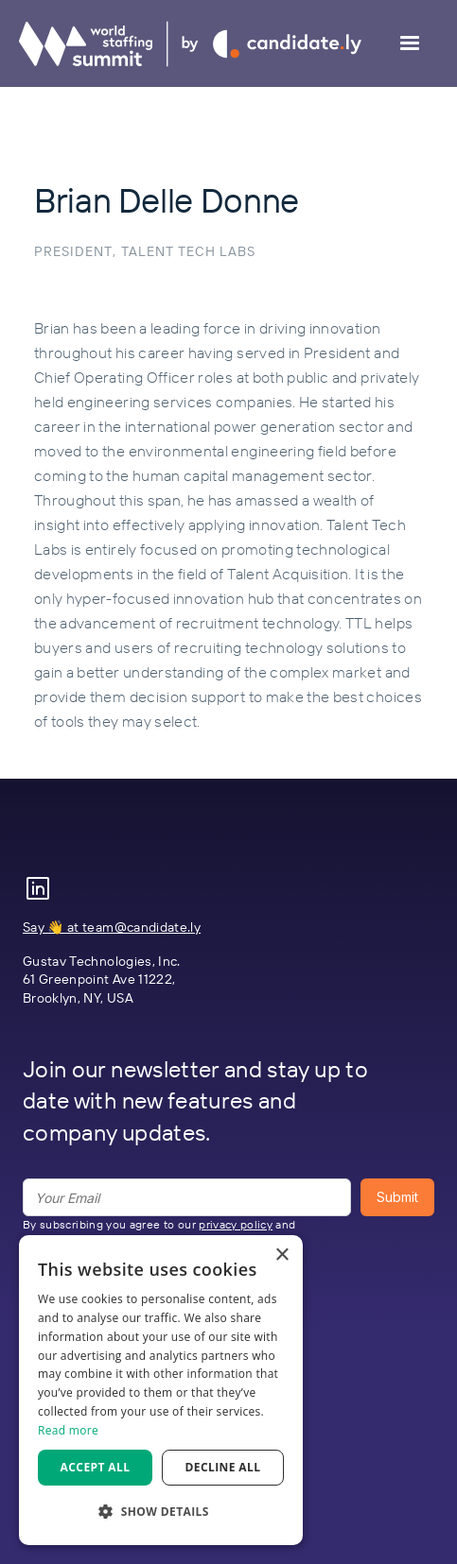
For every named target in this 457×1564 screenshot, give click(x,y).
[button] (409, 43)
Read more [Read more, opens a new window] (68, 1430)
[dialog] (161, 1390)
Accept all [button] (96, 1467)
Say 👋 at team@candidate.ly (112, 927)
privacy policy (235, 1224)
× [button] (281, 1255)
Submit (397, 1197)
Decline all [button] (223, 1467)
